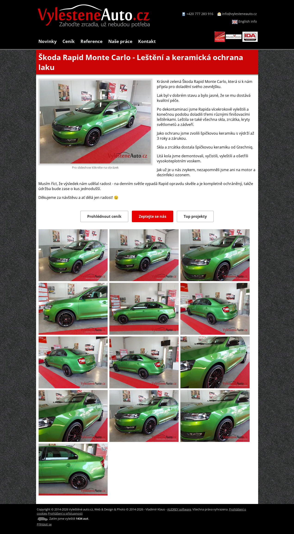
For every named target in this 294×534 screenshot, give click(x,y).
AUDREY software (179, 509)
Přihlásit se (44, 524)
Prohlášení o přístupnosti (65, 513)
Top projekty (195, 216)
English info (244, 21)
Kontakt (147, 41)
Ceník (68, 41)
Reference (91, 41)
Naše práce (120, 41)
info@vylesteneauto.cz (239, 14)
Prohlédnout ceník (104, 216)
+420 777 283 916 (199, 14)
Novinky (47, 41)
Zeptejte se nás (152, 216)
